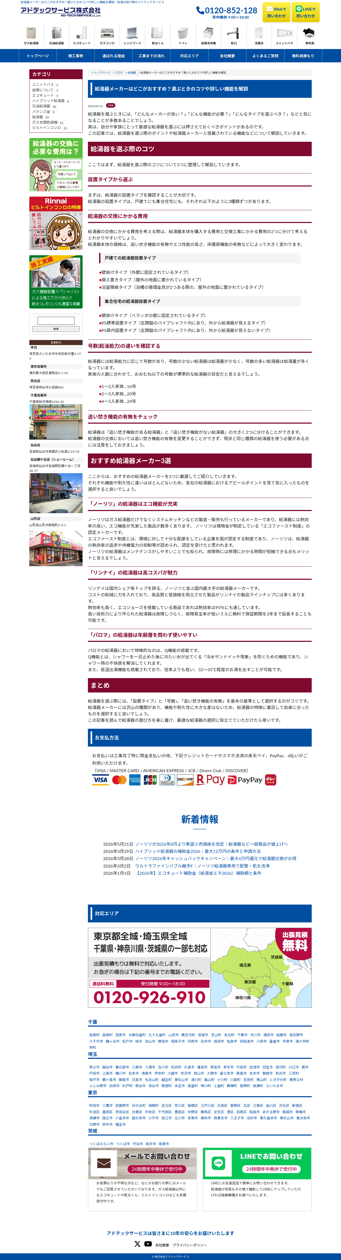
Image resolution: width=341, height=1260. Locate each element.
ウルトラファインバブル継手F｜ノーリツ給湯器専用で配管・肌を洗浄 (202, 865)
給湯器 (37, 117)
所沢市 (186, 1073)
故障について (43, 90)
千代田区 (165, 1112)
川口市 (294, 1067)
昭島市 (254, 1112)
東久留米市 (268, 1118)
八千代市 (96, 1041)
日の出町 (139, 1105)
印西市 (193, 1041)
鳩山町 (261, 1079)
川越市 (173, 1073)
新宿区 (297, 1105)
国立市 (107, 1118)
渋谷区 (284, 1105)
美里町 (193, 1086)
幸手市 (228, 1067)
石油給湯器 (56, 43)
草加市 (215, 1067)
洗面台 (259, 43)
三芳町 (294, 1073)
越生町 (166, 1079)
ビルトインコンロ (46, 127)
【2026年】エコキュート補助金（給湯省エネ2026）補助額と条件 (198, 873)
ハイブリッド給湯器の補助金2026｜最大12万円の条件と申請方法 (198, 851)
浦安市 (268, 1035)
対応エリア (189, 56)
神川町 (206, 1086)
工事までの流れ (152, 56)
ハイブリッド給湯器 (48, 101)
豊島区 (179, 1112)
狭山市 (199, 1073)
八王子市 (237, 1118)
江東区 (258, 1105)
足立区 (166, 1105)
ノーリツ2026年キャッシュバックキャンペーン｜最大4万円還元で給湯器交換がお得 (216, 858)
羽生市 (267, 1067)
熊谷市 (140, 1086)
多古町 (229, 1035)
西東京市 (221, 1118)
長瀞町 (258, 1086)
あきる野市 (271, 1112)
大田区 (222, 1105)
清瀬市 (94, 1118)
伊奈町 (160, 1073)
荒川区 (179, 1105)
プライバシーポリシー (189, 1245)
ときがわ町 (278, 1079)
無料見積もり (303, 56)
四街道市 (247, 1041)
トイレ (183, 43)
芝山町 (216, 1035)
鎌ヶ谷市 (113, 1041)
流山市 (150, 1041)
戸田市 (94, 1073)
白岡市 (114, 1086)
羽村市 (252, 1118)
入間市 (212, 1073)
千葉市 (242, 1035)
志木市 (254, 1073)
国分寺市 (139, 1118)
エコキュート (82, 43)
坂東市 (164, 1144)
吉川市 (163, 1067)
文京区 (219, 1112)
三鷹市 (107, 1105)
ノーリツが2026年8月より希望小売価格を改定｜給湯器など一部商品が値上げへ (211, 843)
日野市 (94, 1124)
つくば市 (123, 1144)
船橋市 (281, 1035)
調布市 (206, 1118)
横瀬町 (232, 1086)
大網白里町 (137, 1035)
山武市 (173, 1035)
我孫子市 (178, 1041)
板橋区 (193, 1105)
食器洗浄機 (208, 43)
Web (276, 12)
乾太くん (158, 43)
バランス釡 (41, 112)
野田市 (163, 1041)
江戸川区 (207, 1105)
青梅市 (300, 1112)
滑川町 (196, 1079)
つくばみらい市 (101, 1144)
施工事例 (75, 56)
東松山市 (181, 1079)
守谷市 (138, 1144)
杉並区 (94, 1112)
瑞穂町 (153, 1105)
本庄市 (179, 1086)
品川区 (271, 1105)
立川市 (179, 1118)
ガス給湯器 (31, 43)
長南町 (94, 1035)
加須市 (254, 1067)
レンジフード (132, 43)
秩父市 (94, 1067)
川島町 (235, 1079)
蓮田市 (202, 1067)
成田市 (219, 1041)
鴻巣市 (146, 1073)
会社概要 (227, 56)
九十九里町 (157, 1035)
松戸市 (127, 1041)
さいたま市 (274, 1086)
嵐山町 (209, 1079)
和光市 (280, 1073)
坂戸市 (94, 1079)
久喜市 (189, 1067)
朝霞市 (267, 1073)
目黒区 (241, 1112)
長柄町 (107, 1035)
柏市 (138, 1041)
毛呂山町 (152, 1079)
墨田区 (107, 1112)
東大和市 (303, 1118)
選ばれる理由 (113, 56)
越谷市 (107, 1067)
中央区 (150, 1112)
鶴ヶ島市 (109, 1079)
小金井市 (122, 1118)
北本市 (133, 1073)
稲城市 (287, 1112)
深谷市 (153, 1086)
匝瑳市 (203, 1035)
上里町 (219, 1086)
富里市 (274, 1041)
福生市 (120, 1124)
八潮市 (150, 1067)
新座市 (241, 1073)
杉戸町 (127, 1086)
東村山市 (287, 1118)
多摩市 (193, 1118)
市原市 (287, 1041)
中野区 (193, 1112)
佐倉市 (232, 1041)
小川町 (222, 1079)
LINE (306, 12)
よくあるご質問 (265, 56)
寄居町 (166, 1086)
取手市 (151, 1144)
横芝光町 (188, 1035)
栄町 (92, 1047)
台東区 (137, 1112)
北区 (246, 1105)
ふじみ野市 (98, 1086)
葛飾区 (235, 1105)
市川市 (255, 1035)
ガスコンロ (107, 43)
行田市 (241, 1067)
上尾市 (107, 1073)
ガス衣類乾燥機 (45, 122)
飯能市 (124, 1079)
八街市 (261, 1041)
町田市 (94, 1105)
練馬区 (206, 1112)
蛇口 (234, 43)
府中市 (107, 1124)
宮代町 (280, 1067)
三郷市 (137, 1067)
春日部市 (122, 1067)
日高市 (137, 1079)
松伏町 (176, 1067)
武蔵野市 (122, 1105)
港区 (230, 1112)
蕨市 (305, 1067)
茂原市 (120, 1035)
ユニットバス (284, 43)
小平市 (153, 1118)
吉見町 (248, 1079)
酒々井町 (302, 1041)
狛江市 (166, 1118)
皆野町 (245, 1086)
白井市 (206, 1041)
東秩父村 (296, 1079)
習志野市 (296, 1035)
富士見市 (227, 1073)
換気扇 (309, 43)
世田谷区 (122, 1112)
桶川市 (120, 1073)
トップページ (38, 56)
